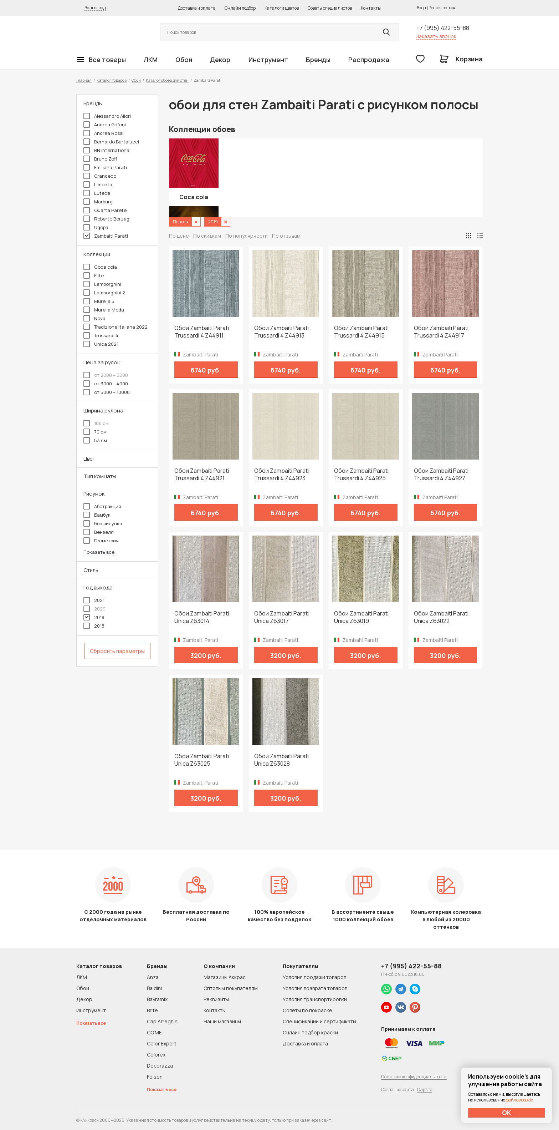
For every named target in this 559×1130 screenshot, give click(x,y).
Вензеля (98, 532)
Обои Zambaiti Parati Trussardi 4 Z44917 (441, 331)
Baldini (154, 988)
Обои (183, 59)
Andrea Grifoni (104, 124)
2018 (93, 626)
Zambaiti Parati (105, 236)
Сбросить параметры (117, 651)
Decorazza (160, 1065)
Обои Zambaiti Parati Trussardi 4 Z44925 (361, 474)
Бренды (318, 59)
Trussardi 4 (100, 335)
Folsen (155, 1076)
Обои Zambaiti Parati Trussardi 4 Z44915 (361, 331)
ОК (506, 1112)
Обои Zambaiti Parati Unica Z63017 (281, 617)
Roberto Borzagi (106, 219)
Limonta (97, 184)
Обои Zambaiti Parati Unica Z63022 (441, 617)
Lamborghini (102, 284)
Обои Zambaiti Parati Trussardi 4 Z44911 (201, 331)
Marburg (98, 201)
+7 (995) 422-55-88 (442, 28)
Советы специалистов (330, 8)
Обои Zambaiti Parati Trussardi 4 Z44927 (441, 474)
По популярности (246, 235)
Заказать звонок (436, 36)
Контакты (371, 8)
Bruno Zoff (100, 159)
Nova (94, 318)
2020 (94, 608)
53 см (95, 440)
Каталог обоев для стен (167, 80)
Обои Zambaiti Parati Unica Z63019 (361, 617)
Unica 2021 (100, 344)
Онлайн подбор (240, 8)
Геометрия (101, 540)
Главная (84, 80)
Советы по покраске (307, 1010)
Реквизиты (216, 999)
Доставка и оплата (197, 8)
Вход (421, 8)
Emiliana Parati (105, 167)
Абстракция (102, 506)
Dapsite (424, 1089)
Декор (220, 59)
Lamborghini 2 (104, 292)
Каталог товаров (112, 80)
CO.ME (154, 1032)
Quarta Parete (105, 210)
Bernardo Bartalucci (111, 141)
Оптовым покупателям (231, 988)
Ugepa (95, 227)
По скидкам (207, 235)
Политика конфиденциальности (414, 1077)
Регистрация (442, 8)
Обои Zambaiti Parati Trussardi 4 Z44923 (281, 474)
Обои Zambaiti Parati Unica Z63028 (281, 760)
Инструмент (268, 59)
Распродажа (368, 59)
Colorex (156, 1054)
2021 (93, 600)
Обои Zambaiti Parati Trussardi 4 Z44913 (281, 331)
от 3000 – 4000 (105, 383)
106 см (96, 423)
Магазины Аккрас (225, 977)
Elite (93, 275)
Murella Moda (103, 309)
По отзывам (286, 235)
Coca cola (100, 267)
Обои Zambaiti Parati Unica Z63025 (201, 760)
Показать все (98, 552)
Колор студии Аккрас (110, 32)
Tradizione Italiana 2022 (115, 327)
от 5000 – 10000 (106, 392)
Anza (153, 977)
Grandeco (99, 176)
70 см (95, 432)
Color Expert (161, 1043)
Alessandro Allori (107, 116)
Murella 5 (98, 301)
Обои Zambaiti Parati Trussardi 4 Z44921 (201, 474)
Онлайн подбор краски (310, 1032)
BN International (106, 150)
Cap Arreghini (163, 1021)
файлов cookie (519, 1100)
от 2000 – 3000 (105, 375)
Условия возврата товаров (315, 988)
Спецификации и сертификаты (319, 1021)
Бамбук (97, 515)
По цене (179, 235)
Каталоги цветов (282, 8)
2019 (93, 617)
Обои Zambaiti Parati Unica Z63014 (201, 617)
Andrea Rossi (103, 133)
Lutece (96, 193)
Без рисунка (102, 523)
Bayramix (157, 999)
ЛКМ (151, 59)
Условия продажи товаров (314, 977)
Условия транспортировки (315, 999)
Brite (152, 1010)
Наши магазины (222, 1021)
